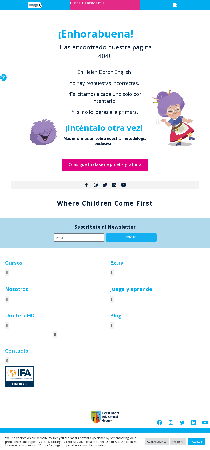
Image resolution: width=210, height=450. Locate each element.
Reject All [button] (178, 441)
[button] (3, 77)
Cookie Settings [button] (157, 441)
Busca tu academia (88, 3)
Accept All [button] (196, 441)
